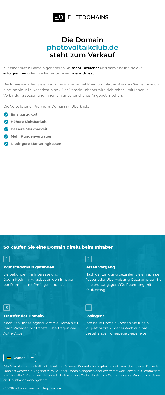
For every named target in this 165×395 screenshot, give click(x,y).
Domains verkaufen (123, 375)
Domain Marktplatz (93, 366)
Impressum (52, 388)
